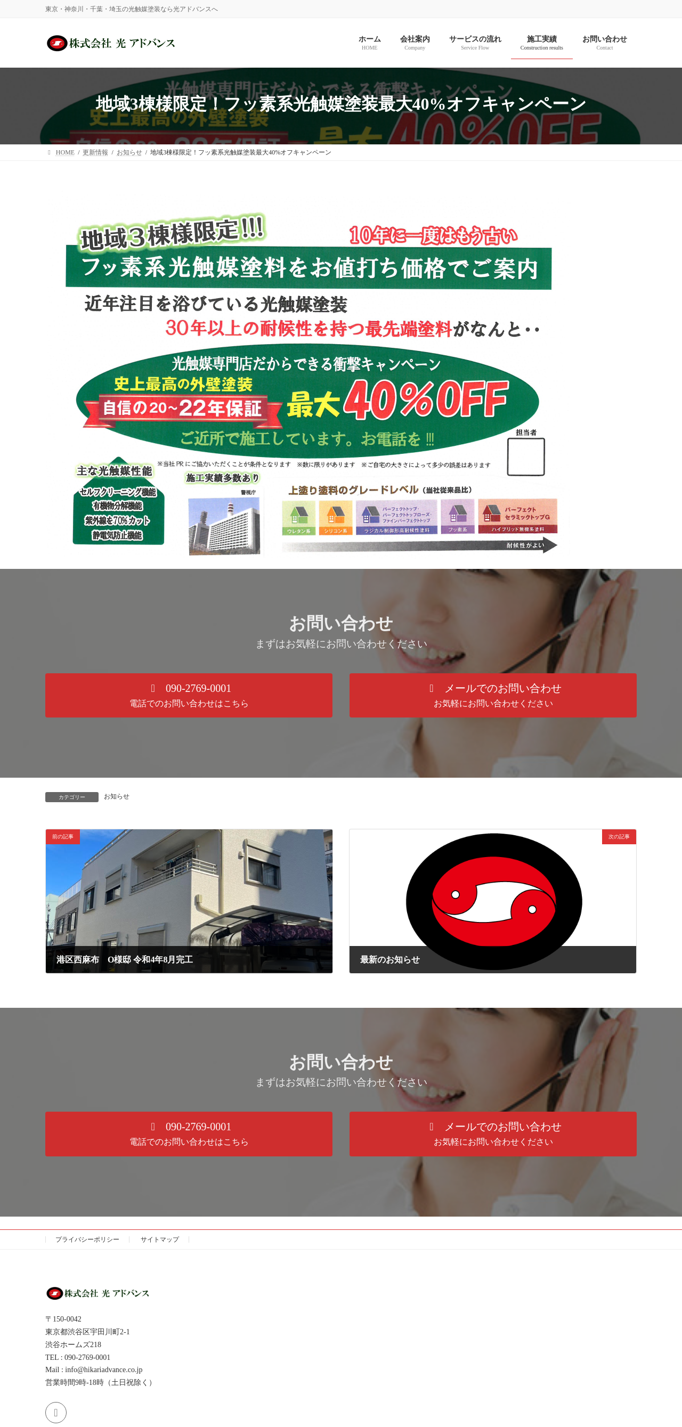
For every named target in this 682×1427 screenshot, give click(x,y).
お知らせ (116, 796)
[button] (188, 695)
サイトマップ (160, 1239)
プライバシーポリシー (87, 1239)
